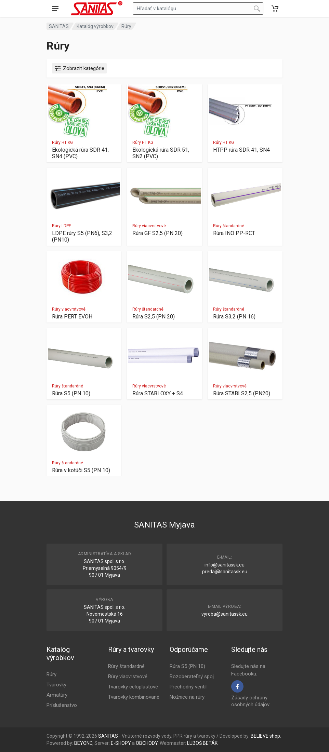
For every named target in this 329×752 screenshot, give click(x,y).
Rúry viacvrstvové (149, 225)
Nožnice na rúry (187, 697)
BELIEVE (259, 736)
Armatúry (57, 695)
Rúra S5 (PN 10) (71, 393)
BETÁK (210, 743)
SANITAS (59, 26)
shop (274, 736)
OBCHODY (147, 743)
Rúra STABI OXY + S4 (157, 393)
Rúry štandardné (228, 225)
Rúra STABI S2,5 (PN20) (241, 393)
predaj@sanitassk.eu (224, 571)
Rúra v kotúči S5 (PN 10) (81, 470)
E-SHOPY (121, 743)
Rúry (126, 26)
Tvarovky (56, 685)
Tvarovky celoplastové (133, 687)
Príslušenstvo (62, 705)
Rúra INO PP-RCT (234, 233)
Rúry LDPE (61, 225)
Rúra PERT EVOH (72, 316)
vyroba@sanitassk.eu (224, 614)
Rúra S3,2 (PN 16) (234, 316)
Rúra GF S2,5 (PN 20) (157, 233)
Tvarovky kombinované (133, 697)
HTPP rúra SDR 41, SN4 (241, 150)
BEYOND (83, 743)
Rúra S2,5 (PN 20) (153, 316)
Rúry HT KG (62, 142)
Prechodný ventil (188, 687)
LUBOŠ (194, 743)
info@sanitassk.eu (225, 565)
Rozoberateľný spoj (192, 676)
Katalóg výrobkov (95, 26)
